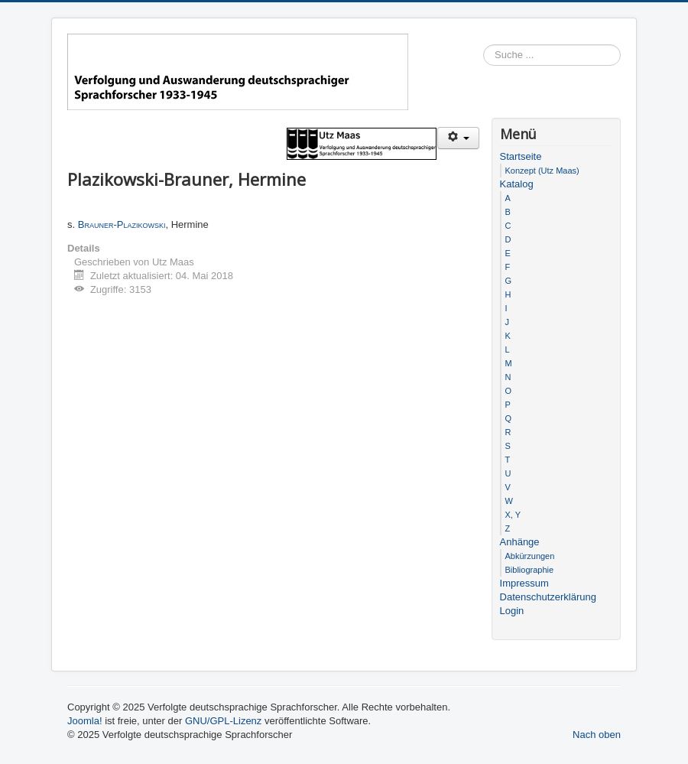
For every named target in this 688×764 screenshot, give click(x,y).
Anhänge (520, 542)
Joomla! (84, 721)
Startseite (521, 156)
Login (512, 610)
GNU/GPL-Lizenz (223, 721)
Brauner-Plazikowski (122, 224)
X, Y (513, 514)
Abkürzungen (530, 556)
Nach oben (597, 734)
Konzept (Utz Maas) (542, 170)
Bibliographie (529, 569)
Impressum (524, 583)
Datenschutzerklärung (548, 597)
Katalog (517, 184)
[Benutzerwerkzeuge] (458, 138)
